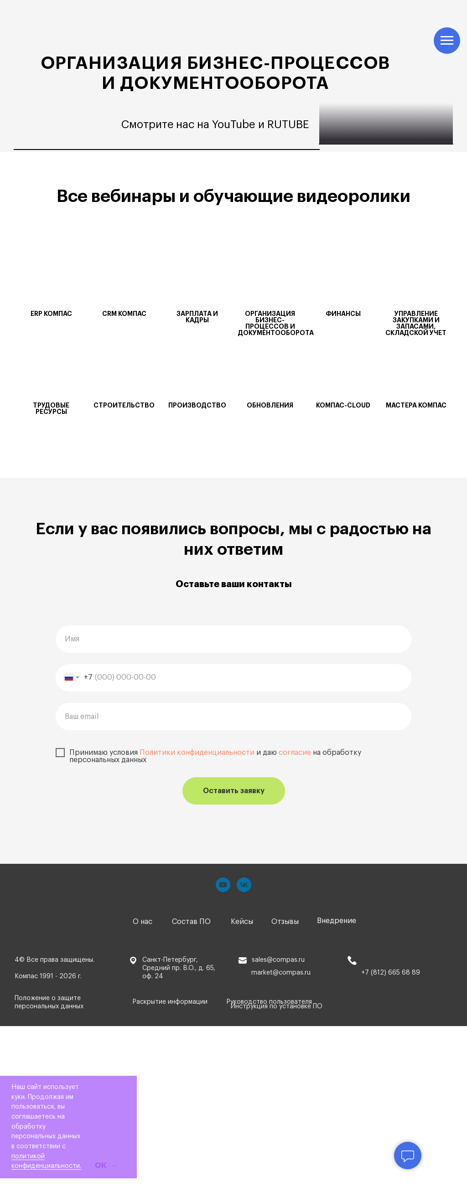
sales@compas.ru (278, 1126)
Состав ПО (191, 1087)
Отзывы (285, 1087)
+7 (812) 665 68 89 (390, 1138)
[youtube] (223, 1050)
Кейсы (242, 1087)
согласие (295, 918)
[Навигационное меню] (447, 40)
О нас (142, 1087)
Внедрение (336, 1086)
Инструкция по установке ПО (276, 1172)
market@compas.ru (281, 1138)
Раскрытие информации (170, 1168)
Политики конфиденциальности (197, 918)
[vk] (244, 1050)
